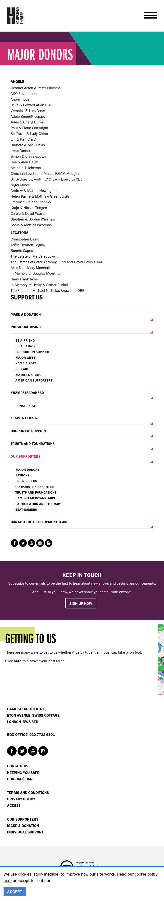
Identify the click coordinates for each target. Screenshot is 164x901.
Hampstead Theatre (15, 15)
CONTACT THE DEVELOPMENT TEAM (39, 521)
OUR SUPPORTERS (26, 456)
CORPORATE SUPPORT (28, 431)
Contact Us (17, 766)
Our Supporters (22, 819)
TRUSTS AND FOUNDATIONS (33, 443)
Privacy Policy (21, 799)
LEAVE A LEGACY (24, 418)
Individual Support (25, 832)
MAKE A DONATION (26, 314)
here (8, 880)
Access (14, 805)
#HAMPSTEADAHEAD (27, 392)
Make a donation (23, 825)
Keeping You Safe (23, 772)
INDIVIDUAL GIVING (26, 327)
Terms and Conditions (28, 792)
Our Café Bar (20, 779)
